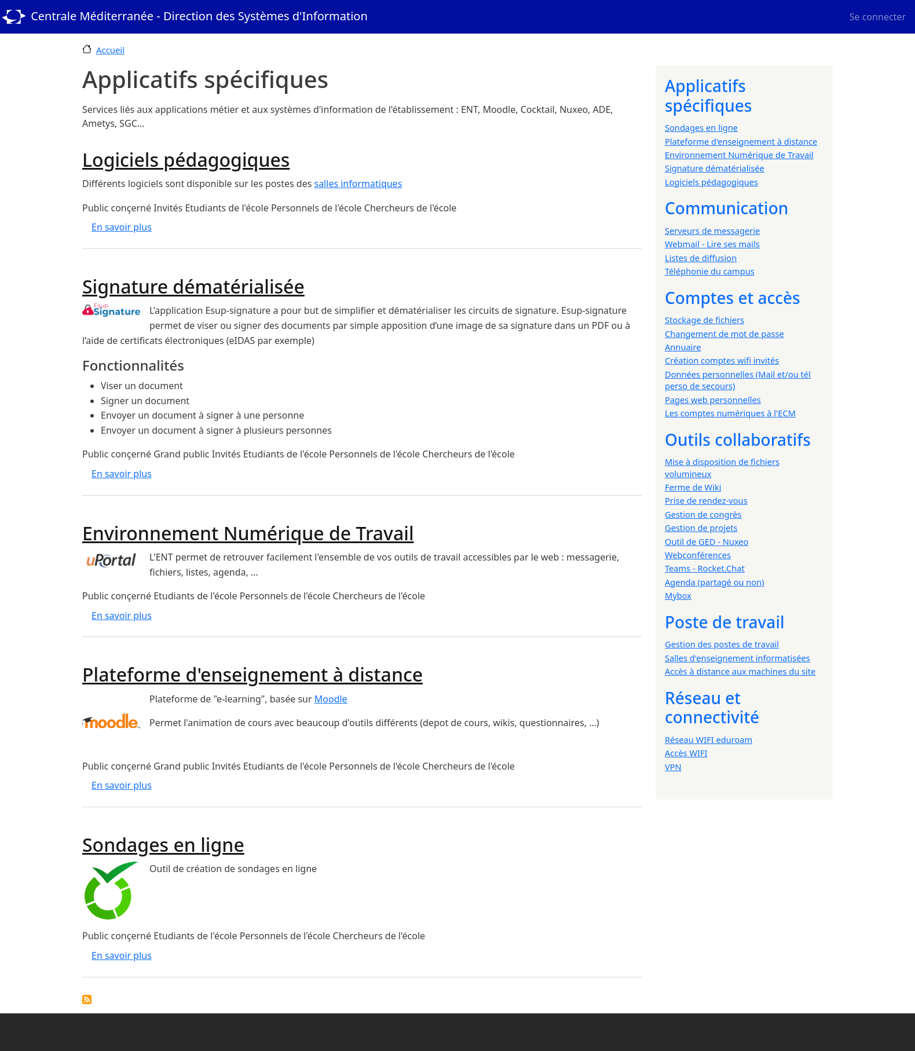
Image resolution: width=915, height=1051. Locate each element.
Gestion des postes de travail (722, 644)
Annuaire (683, 347)
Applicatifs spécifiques (708, 95)
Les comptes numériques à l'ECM (730, 413)
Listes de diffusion (701, 257)
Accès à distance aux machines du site (740, 671)
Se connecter (878, 16)
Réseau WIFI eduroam (708, 739)
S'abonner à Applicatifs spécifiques (87, 999)
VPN (673, 766)
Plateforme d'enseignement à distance (741, 141)
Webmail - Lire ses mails (712, 244)
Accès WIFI (686, 753)
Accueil (110, 50)
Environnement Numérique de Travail (739, 154)
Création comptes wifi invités (722, 360)
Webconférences (698, 555)
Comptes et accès (732, 298)
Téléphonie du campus (710, 271)
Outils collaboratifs (738, 440)
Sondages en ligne (701, 127)
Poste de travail (725, 622)
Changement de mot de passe (724, 333)
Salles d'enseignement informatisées (737, 658)
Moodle (330, 699)
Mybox (678, 595)
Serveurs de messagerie (712, 230)
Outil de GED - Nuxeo (706, 541)
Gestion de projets (701, 527)
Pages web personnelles (713, 399)
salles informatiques (358, 183)
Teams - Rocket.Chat (705, 568)
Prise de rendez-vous (706, 500)
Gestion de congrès (703, 514)
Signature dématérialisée (714, 168)
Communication (726, 208)
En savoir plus (122, 227)
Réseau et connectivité (712, 707)
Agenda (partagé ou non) (714, 582)
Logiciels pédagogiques (711, 182)
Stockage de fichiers (704, 319)
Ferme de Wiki (693, 487)
